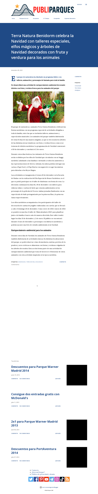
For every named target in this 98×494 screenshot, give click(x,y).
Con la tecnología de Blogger (49, 487)
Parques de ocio (23, 18)
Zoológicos (77, 90)
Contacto (35, 470)
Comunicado (78, 85)
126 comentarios (24, 378)
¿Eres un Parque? (38, 472)
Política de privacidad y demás (43, 474)
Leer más (58, 378)
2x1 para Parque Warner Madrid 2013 (34, 423)
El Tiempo (45, 18)
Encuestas (35, 18)
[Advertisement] (48, 336)
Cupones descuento (68, 18)
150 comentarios (24, 433)
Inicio (12, 18)
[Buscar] (79, 4)
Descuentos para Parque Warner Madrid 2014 (35, 369)
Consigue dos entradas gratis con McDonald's (35, 396)
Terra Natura (78, 88)
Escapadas (56, 18)
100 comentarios (24, 406)
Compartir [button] (78, 76)
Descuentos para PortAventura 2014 (33, 451)
